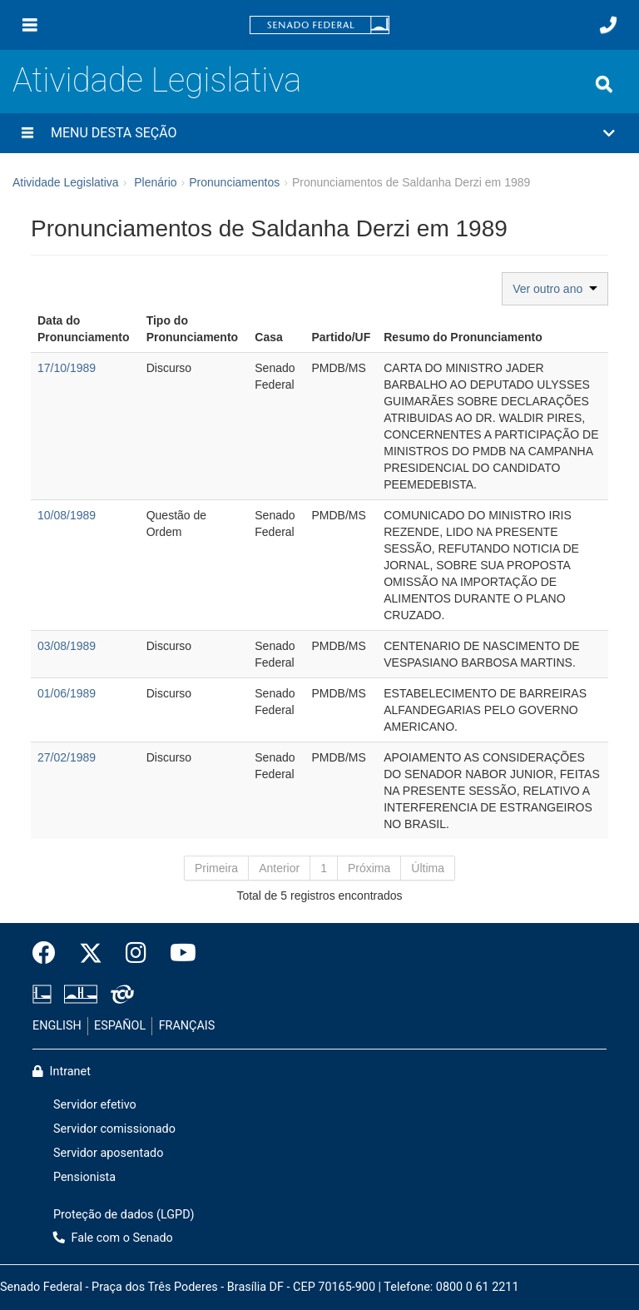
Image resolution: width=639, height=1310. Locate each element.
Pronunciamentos (234, 182)
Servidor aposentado (108, 1153)
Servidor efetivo (94, 1105)
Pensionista (84, 1177)
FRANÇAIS (187, 1026)
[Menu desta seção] (27, 133)
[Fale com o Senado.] (608, 25)
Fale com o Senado (113, 1238)
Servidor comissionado (114, 1129)
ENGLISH (57, 1026)
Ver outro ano (555, 288)
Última (427, 868)
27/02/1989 (66, 757)
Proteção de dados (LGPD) (124, 1215)
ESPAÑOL (120, 1026)
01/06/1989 (66, 693)
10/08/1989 (66, 515)
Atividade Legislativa (156, 80)
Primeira (216, 868)
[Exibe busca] (604, 84)
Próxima (369, 868)
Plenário (155, 182)
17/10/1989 (66, 368)
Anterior (279, 868)
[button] (319, 133)
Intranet (61, 1071)
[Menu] (30, 25)
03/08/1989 (66, 646)
